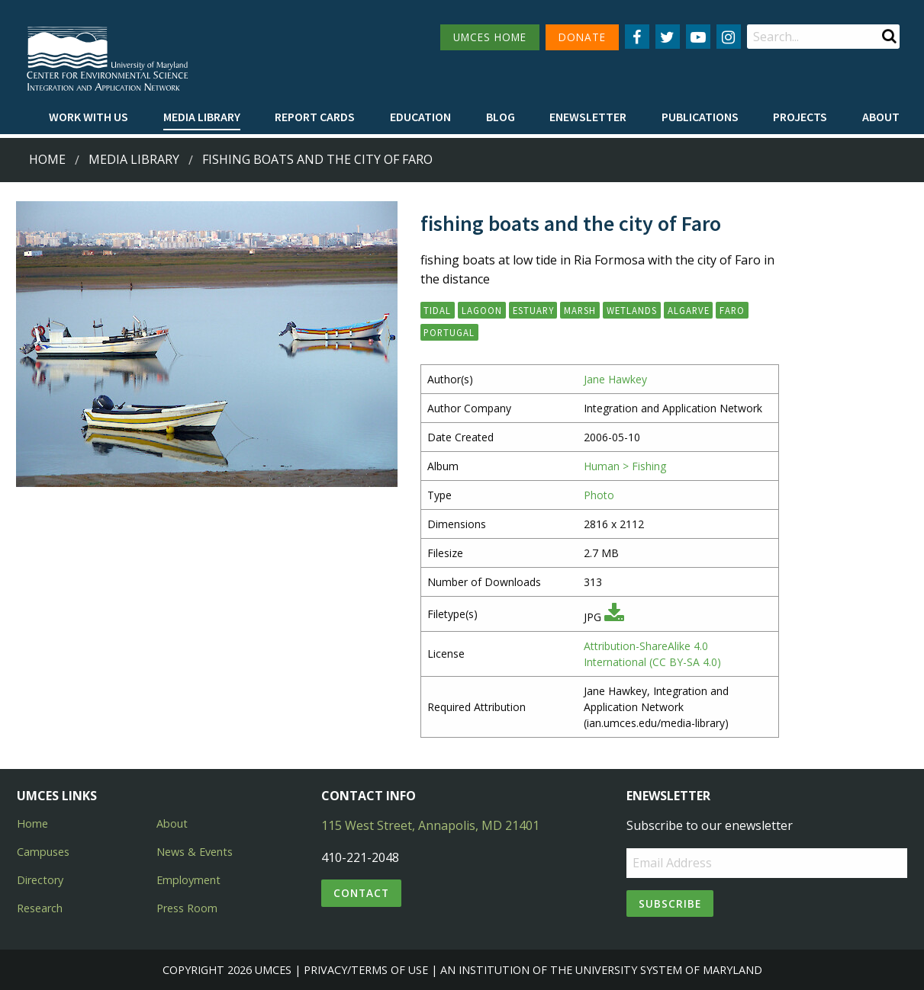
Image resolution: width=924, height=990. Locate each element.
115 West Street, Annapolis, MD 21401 (430, 825)
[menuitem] (88, 117)
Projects (800, 116)
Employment (188, 880)
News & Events (194, 851)
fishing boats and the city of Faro (317, 159)
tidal (437, 310)
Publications (700, 116)
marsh (580, 310)
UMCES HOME (489, 37)
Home (47, 159)
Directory (40, 880)
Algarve (689, 310)
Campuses (43, 851)
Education (420, 116)
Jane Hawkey (615, 379)
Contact (361, 893)
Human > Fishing (625, 466)
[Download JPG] (614, 617)
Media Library (201, 116)
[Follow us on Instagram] (728, 36)
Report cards (315, 116)
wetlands (632, 310)
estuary (533, 310)
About (881, 116)
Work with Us (88, 116)
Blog (500, 116)
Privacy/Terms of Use (366, 970)
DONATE (582, 37)
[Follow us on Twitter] (667, 36)
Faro (732, 310)
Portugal (449, 332)
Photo (599, 495)
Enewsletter (587, 116)
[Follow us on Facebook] (637, 36)
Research (40, 908)
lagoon (482, 310)
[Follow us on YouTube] (698, 36)
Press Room (186, 908)
